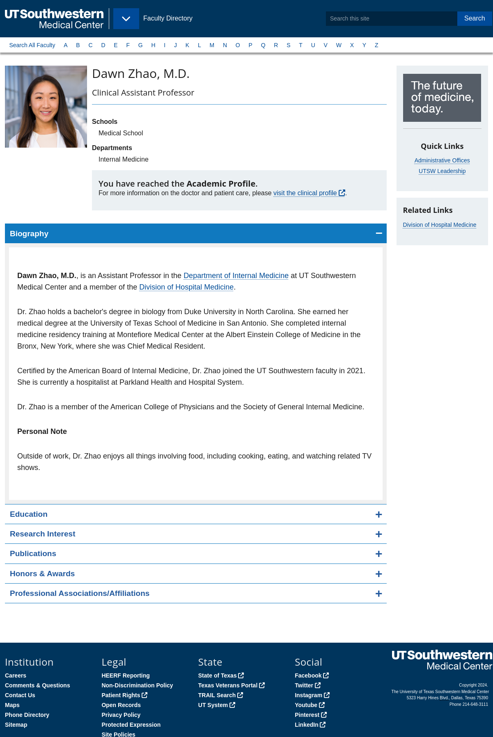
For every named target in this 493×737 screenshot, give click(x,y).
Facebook (308, 675)
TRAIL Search (217, 695)
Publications (33, 553)
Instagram (308, 695)
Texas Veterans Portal (227, 685)
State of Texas (217, 675)
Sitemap (16, 724)
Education (29, 514)
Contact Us (20, 695)
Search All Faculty (32, 45)
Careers (15, 675)
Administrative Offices (442, 160)
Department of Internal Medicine (236, 276)
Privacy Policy (120, 715)
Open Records (121, 705)
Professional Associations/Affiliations (79, 593)
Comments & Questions (37, 685)
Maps (12, 705)
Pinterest (307, 715)
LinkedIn (307, 724)
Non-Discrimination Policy (137, 685)
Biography (29, 233)
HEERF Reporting (125, 675)
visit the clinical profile (305, 192)
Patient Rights (120, 695)
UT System (213, 705)
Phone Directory (27, 715)
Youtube (306, 705)
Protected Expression (131, 724)
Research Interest (42, 533)
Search (474, 18)
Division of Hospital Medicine (186, 287)
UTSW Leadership (442, 171)
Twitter (304, 685)
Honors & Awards (42, 573)
